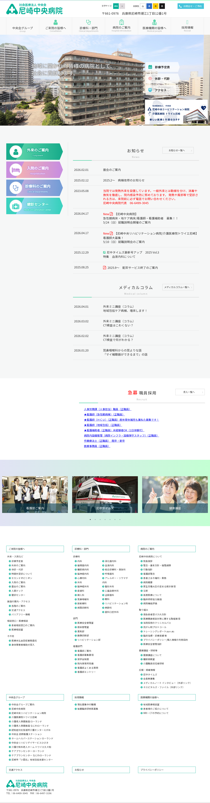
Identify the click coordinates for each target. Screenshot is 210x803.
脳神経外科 (83, 586)
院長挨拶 (148, 561)
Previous (5, 494)
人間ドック (17, 590)
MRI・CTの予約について (156, 713)
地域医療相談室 (151, 704)
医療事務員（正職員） (97, 446)
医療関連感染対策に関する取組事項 (161, 618)
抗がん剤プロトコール (154, 627)
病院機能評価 (150, 603)
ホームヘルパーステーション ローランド (32, 738)
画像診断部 (83, 635)
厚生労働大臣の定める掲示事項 (159, 586)
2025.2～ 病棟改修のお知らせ (124, 180)
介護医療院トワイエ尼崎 (24, 717)
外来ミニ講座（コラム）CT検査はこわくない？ (119, 323)
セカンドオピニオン (22, 578)
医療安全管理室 (85, 622)
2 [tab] (95, 519)
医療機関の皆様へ (154, 29)
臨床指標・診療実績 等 (155, 635)
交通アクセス (18, 610)
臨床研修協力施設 (152, 599)
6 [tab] (115, 519)
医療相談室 (17, 629)
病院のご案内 (121, 28)
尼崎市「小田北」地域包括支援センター (32, 759)
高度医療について (152, 595)
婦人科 (80, 595)
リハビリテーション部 (88, 639)
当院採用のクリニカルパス (157, 622)
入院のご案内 (18, 582)
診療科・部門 (88, 29)
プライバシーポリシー (152, 769)
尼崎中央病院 (18, 708)
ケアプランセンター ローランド (28, 751)
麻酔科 (108, 607)
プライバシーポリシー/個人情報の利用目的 (165, 639)
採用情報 (187, 28)
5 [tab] (110, 519)
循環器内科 (83, 565)
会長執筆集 (149, 678)
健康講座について (152, 655)
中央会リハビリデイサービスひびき (30, 742)
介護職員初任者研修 (153, 663)
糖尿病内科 (83, 569)
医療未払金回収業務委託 (24, 640)
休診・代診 (162, 79)
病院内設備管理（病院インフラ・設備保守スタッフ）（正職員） (121, 435)
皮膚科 (80, 590)
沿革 (145, 590)
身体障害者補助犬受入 (23, 644)
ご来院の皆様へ (55, 29)
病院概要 (148, 582)
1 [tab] (90, 519)
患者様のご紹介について (156, 708)
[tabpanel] (35, 494)
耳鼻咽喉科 (83, 599)
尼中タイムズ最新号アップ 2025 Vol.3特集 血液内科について (131, 254)
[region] (105, 59)
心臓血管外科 (112, 590)
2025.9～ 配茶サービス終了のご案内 (133, 268)
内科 (79, 561)
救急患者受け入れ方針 (154, 614)
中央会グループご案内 (23, 704)
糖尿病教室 (149, 659)
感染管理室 (83, 627)
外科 (79, 582)
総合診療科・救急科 (115, 569)
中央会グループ (22, 29)
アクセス (161, 90)
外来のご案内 (18, 565)
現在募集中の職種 (86, 704)
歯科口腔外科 (112, 612)
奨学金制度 (83, 659)
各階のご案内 (18, 605)
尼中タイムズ (150, 674)
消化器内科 (110, 561)
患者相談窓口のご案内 (23, 625)
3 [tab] (100, 519)
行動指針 (148, 569)
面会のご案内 (112, 170)
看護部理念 (149, 573)
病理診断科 (83, 607)
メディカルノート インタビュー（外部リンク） (167, 682)
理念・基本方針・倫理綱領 (157, 565)
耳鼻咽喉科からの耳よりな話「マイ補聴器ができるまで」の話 (127, 352)
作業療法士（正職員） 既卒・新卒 (104, 441)
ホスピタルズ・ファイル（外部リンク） (164, 687)
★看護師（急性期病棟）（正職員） (104, 414)
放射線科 (82, 603)
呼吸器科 (109, 573)
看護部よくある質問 (87, 667)
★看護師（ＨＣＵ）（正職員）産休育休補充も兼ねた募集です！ (121, 420)
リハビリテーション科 (116, 603)
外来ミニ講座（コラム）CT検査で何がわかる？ (119, 338)
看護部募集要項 (85, 654)
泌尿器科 (109, 595)
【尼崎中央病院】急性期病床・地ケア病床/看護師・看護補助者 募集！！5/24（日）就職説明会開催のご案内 (140, 218)
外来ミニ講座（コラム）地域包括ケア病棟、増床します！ (125, 308)
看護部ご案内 (84, 650)
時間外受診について (22, 573)
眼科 (107, 599)
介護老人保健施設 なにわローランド (30, 725)
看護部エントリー (86, 671)
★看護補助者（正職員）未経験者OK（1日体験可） (114, 430)
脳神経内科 (83, 573)
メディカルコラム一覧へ (176, 287)
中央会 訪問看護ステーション (27, 734)
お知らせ (79, 769)
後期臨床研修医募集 (87, 708)
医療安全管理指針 (152, 644)
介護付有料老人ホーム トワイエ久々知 (31, 747)
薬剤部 (80, 631)
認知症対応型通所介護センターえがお (31, 730)
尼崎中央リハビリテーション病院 (29, 713)
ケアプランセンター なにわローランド (31, 755)
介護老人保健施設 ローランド (27, 721)
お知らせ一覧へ (177, 150)
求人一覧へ (189, 392)
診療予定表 (162, 67)
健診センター (18, 595)
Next (205, 494)
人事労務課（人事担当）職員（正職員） (107, 409)
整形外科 (109, 586)
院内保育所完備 (85, 663)
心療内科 (82, 578)
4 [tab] (105, 519)
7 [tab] (120, 519)
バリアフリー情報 (21, 614)
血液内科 (109, 565)
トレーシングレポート (158, 631)
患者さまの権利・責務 (154, 578)
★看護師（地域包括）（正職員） (103, 425)
